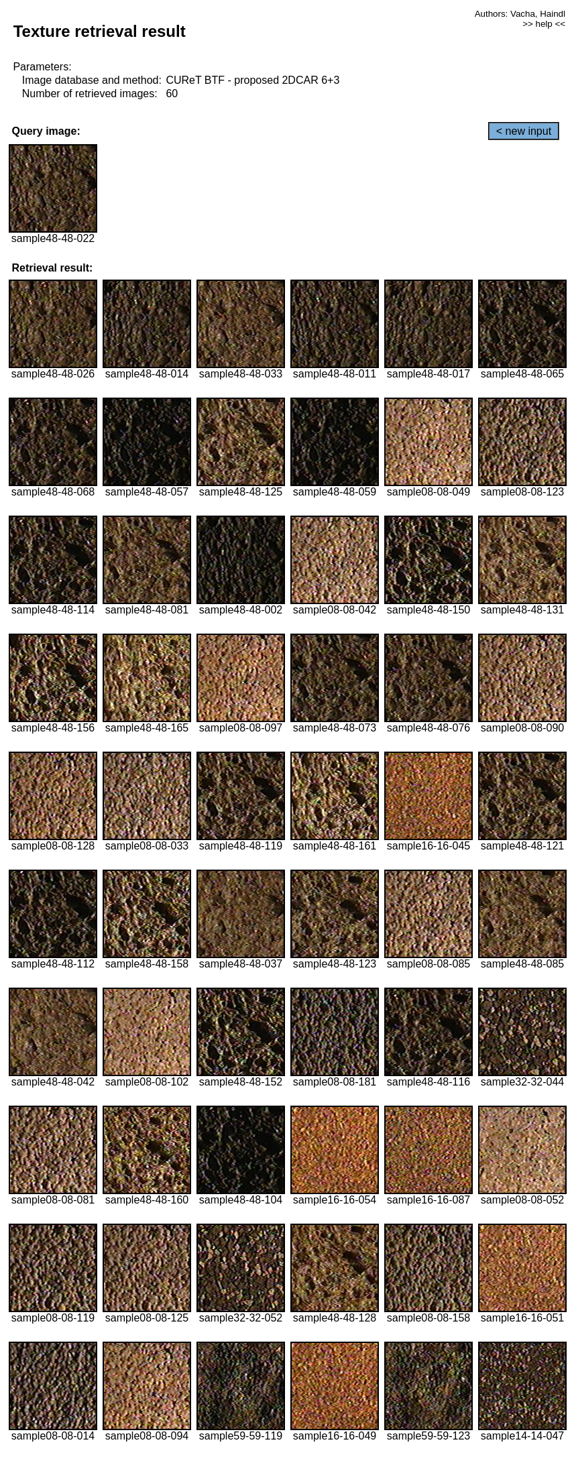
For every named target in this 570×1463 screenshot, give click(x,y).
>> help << (543, 24)
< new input (523, 131)
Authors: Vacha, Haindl (520, 14)
